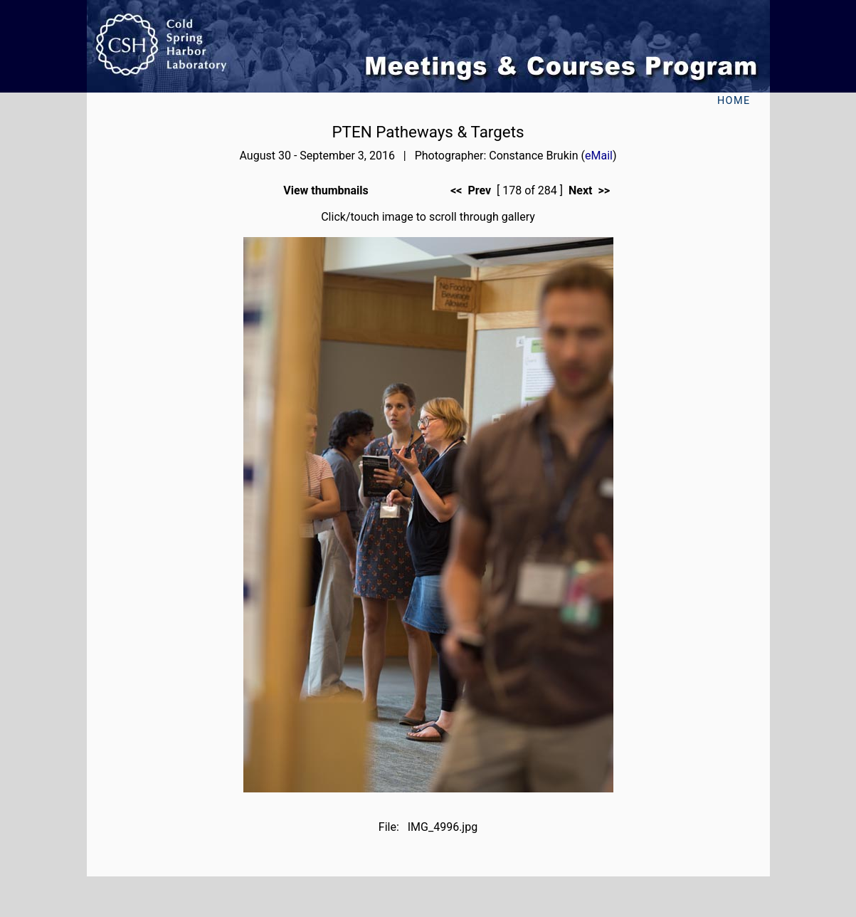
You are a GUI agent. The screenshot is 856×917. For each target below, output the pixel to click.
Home (734, 101)
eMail (599, 155)
